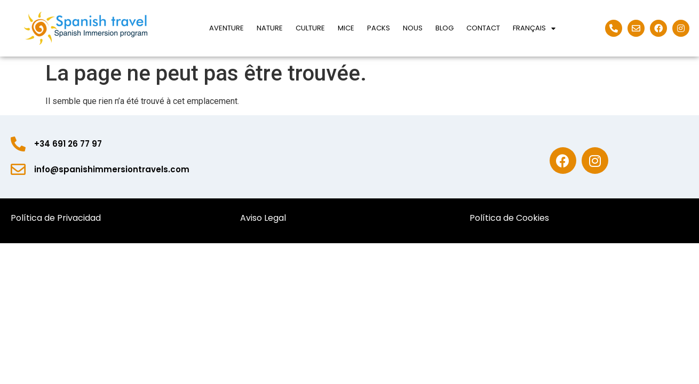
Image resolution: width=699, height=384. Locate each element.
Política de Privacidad (57, 218)
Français (534, 28)
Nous (413, 28)
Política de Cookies (511, 218)
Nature (270, 28)
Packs (378, 28)
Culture (310, 28)
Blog (444, 28)
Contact (483, 28)
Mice (346, 28)
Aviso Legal (263, 218)
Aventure (226, 28)
